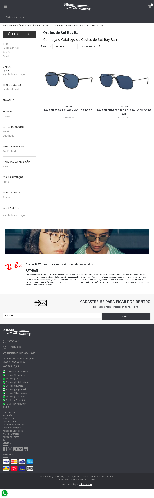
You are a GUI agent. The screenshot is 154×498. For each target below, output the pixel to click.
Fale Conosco (9, 412)
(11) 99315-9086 (12, 348)
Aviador (7, 131)
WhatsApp (4, 371)
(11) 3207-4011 (11, 342)
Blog (5, 440)
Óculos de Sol (26, 25)
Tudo (6, 43)
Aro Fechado (10, 151)
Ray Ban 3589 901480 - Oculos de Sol (69, 110)
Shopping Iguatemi (14, 386)
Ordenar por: (46, 46)
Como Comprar (9, 421)
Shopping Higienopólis (16, 393)
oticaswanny (9, 25)
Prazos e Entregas (11, 434)
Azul (86, 25)
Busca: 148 (42, 25)
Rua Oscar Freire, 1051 (16, 404)
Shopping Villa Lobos (15, 396)
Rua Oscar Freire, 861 (15, 400)
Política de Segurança (13, 431)
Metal (6, 166)
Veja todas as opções (15, 74)
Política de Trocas (11, 437)
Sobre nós (7, 415)
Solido (6, 197)
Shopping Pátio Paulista (17, 382)
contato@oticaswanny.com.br (19, 353)
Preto (6, 181)
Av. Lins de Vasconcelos (17, 371)
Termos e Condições (12, 428)
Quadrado (8, 135)
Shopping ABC (12, 379)
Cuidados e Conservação (14, 425)
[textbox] (62, 17)
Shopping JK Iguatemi (16, 389)
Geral (6, 56)
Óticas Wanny (85, 484)
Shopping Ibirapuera (15, 375)
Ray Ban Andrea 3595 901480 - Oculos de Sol (124, 112)
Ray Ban (59, 25)
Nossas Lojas (9, 418)
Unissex (7, 116)
